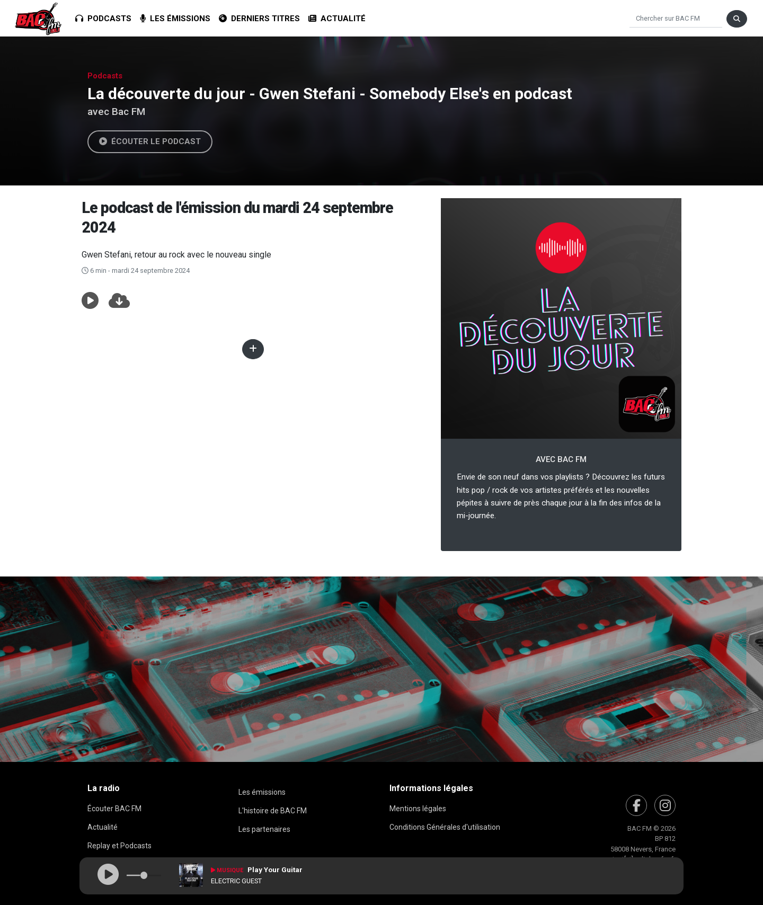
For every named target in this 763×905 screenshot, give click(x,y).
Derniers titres (259, 18)
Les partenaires (264, 829)
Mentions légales (417, 808)
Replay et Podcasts (119, 845)
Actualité (337, 18)
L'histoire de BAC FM (272, 810)
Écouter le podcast (150, 141)
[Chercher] (675, 19)
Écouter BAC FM (114, 808)
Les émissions (175, 18)
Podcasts (103, 18)
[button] (90, 301)
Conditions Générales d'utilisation (444, 827)
